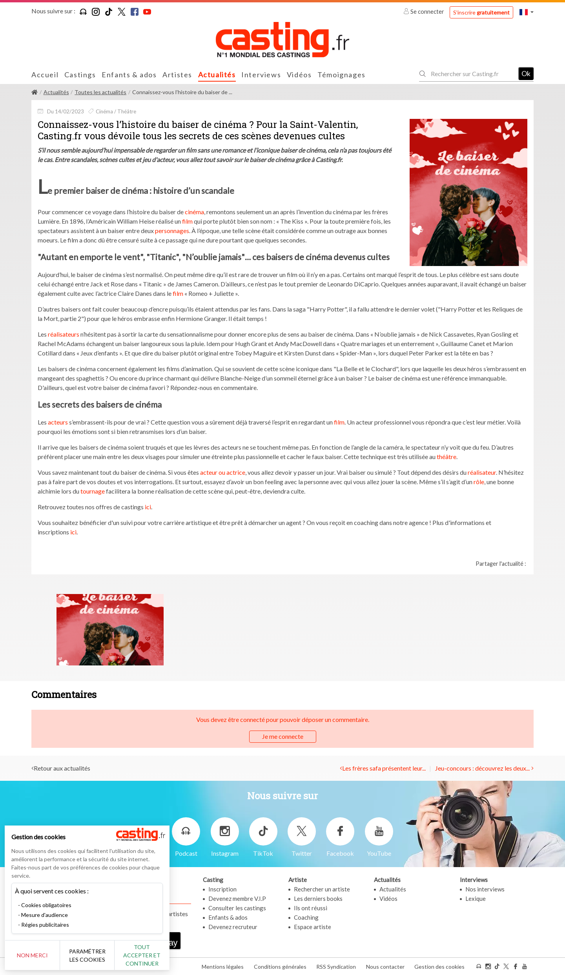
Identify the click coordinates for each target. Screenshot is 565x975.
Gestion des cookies (439, 966)
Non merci (32, 955)
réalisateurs (63, 334)
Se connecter (424, 11)
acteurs (58, 422)
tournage (92, 491)
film (187, 221)
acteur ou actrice (222, 472)
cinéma (194, 211)
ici (148, 506)
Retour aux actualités (62, 768)
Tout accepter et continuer (141, 955)
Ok (525, 73)
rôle (479, 481)
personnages (172, 230)
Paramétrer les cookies (87, 955)
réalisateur (482, 472)
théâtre (446, 456)
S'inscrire (481, 12)
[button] (526, 12)
